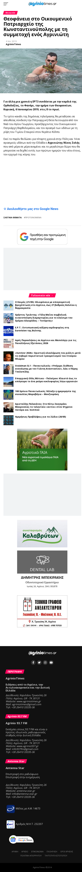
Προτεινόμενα (33, 218)
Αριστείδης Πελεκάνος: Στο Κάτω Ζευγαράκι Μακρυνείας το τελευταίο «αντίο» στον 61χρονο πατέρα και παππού (43, 406)
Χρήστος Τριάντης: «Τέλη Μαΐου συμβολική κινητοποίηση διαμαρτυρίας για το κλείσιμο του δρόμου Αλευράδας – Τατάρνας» (43, 317)
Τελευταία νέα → (42, 295)
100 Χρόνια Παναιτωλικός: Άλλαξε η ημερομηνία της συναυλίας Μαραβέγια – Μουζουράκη (45, 393)
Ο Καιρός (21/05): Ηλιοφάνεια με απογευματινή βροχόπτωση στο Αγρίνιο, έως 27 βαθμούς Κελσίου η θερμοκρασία (46, 305)
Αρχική (15, 851)
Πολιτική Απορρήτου (31, 855)
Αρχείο (24, 851)
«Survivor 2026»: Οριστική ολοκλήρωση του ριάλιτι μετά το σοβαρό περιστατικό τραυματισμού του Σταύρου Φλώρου (48, 355)
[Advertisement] (42, 181)
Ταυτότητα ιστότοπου (56, 855)
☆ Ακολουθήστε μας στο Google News (30, 209)
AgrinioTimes (13, 44)
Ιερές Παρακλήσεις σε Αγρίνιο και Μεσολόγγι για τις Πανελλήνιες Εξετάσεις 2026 (45, 342)
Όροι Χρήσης (66, 851)
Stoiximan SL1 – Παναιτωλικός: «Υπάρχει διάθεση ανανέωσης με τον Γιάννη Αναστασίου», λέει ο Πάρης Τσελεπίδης (46, 368)
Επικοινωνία (37, 851)
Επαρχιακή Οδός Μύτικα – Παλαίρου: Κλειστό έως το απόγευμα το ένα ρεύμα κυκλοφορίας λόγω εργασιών (46, 380)
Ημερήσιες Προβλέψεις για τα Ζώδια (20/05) (40, 416)
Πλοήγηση (52, 851)
